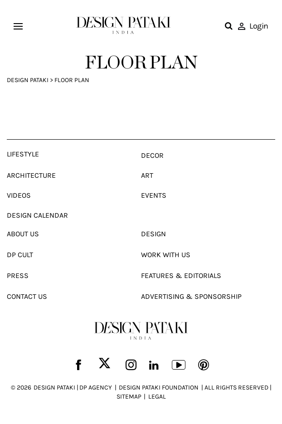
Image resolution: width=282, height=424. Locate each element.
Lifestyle (23, 154)
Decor (152, 155)
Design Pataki (28, 80)
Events (153, 195)
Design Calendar (37, 215)
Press (18, 275)
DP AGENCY (95, 387)
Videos (19, 195)
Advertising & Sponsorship (191, 296)
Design (153, 233)
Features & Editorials (181, 275)
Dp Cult (20, 254)
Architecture (31, 175)
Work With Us (165, 254)
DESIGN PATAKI (54, 387)
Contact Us (27, 296)
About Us (23, 233)
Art (147, 175)
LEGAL (157, 396)
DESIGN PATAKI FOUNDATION (159, 387)
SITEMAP (129, 396)
